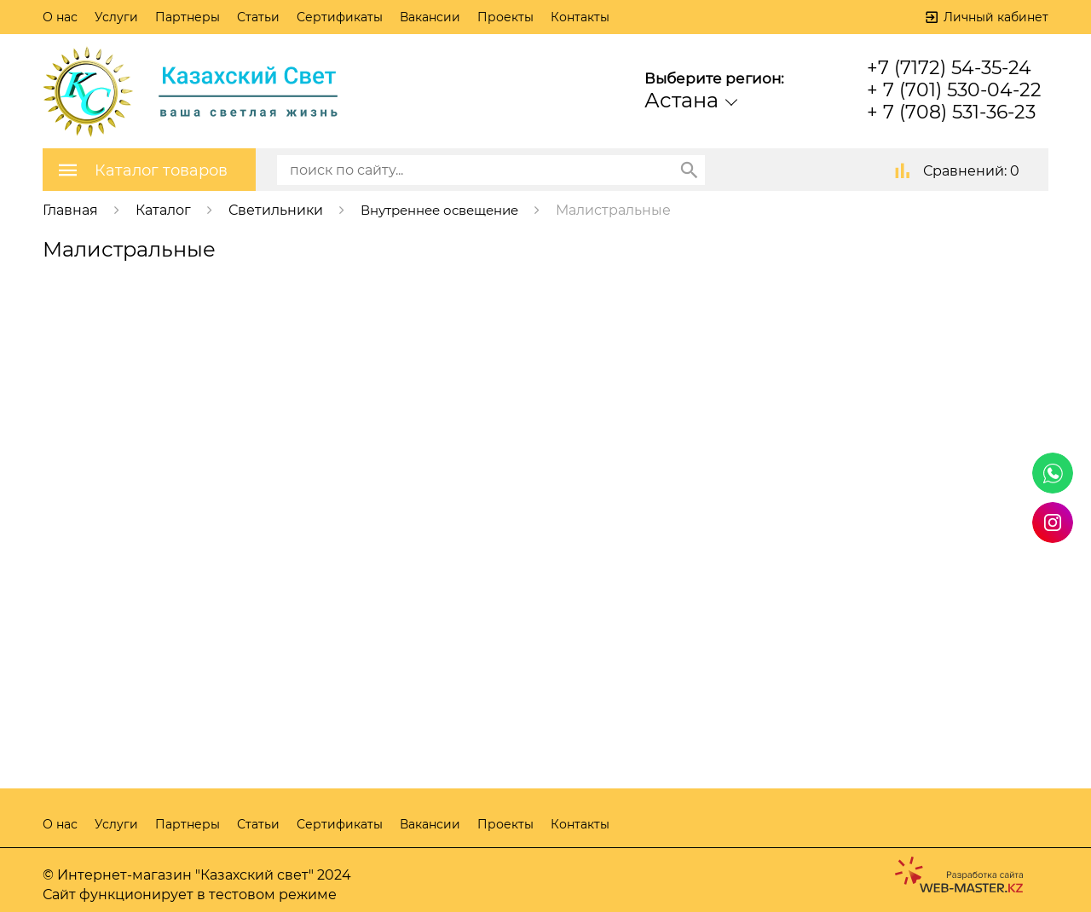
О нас (60, 17)
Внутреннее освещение (447, 209)
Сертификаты (340, 17)
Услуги (116, 17)
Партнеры (187, 17)
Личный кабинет (996, 17)
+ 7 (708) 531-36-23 (951, 112)
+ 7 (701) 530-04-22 (954, 89)
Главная (70, 209)
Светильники (275, 209)
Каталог (163, 209)
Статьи (258, 17)
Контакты (580, 17)
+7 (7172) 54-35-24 (949, 67)
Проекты (505, 17)
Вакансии (430, 17)
